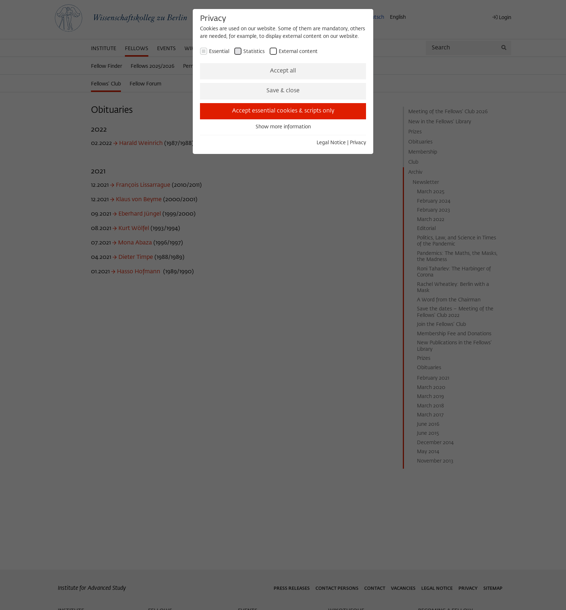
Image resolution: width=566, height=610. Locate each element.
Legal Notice (331, 142)
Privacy (358, 142)
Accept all (283, 71)
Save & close (283, 91)
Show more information (283, 126)
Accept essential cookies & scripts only (283, 111)
